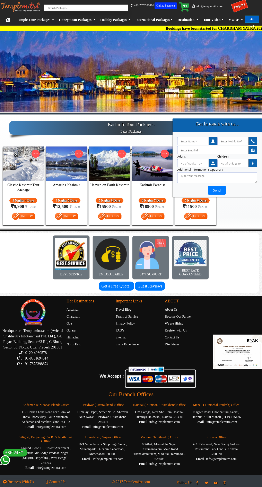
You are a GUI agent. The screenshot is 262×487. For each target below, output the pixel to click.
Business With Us (18, 482)
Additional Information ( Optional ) (200, 169)
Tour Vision (212, 20)
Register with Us (176, 330)
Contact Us (172, 337)
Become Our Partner (178, 316)
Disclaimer (172, 344)
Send (217, 190)
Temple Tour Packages (33, 20)
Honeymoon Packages (75, 20)
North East (74, 344)
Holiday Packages (113, 20)
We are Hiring (174, 323)
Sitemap (121, 337)
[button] (153, 20)
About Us (171, 309)
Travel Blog (123, 309)
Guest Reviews (150, 286)
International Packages (152, 20)
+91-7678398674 (142, 5)
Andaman (73, 309)
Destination (185, 20)
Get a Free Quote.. (116, 286)
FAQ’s (120, 330)
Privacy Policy (125, 323)
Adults (181, 156)
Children (223, 156)
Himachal (73, 337)
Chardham (73, 316)
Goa (69, 323)
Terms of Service (127, 316)
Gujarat (71, 330)
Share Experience (127, 344)
